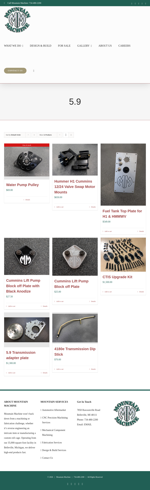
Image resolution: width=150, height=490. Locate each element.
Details (27, 199)
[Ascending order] (34, 135)
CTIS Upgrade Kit (117, 277)
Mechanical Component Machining (53, 432)
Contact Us (47, 457)
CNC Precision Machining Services (55, 419)
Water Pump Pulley (22, 185)
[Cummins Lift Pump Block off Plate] (75, 256)
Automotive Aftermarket (54, 409)
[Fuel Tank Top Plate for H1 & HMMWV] (123, 174)
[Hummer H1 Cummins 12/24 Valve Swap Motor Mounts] (75, 159)
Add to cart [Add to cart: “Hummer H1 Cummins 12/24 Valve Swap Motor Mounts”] (59, 207)
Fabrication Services (52, 442)
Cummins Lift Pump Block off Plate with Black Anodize (23, 285)
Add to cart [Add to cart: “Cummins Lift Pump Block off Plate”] (59, 301)
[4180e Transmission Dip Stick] (75, 327)
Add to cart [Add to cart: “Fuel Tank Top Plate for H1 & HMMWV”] (108, 231)
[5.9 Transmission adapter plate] (26, 329)
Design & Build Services (54, 449)
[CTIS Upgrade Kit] (123, 254)
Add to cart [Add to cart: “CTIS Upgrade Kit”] (108, 291)
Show (45, 135)
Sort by (13, 135)
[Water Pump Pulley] (26, 161)
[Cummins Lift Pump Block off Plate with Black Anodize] (26, 256)
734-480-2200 (91, 419)
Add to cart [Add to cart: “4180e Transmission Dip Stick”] (59, 369)
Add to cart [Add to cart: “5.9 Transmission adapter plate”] (11, 372)
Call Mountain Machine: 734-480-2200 (22, 3)
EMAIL (88, 423)
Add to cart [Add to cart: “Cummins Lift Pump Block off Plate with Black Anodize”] (11, 306)
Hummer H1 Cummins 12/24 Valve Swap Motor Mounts (74, 186)
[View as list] (71, 135)
